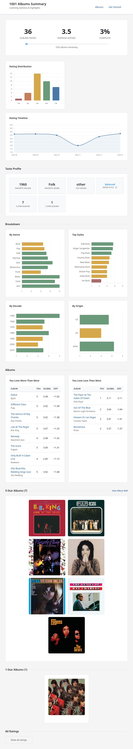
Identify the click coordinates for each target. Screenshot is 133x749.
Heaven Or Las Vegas (85, 417)
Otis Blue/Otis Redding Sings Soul (21, 470)
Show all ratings (19, 739)
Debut (14, 394)
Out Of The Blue (82, 407)
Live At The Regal (20, 426)
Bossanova (79, 426)
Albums (99, 7)
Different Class (18, 404)
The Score (16, 445)
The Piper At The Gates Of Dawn (82, 396)
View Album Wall (120, 490)
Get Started (115, 7)
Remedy (15, 436)
